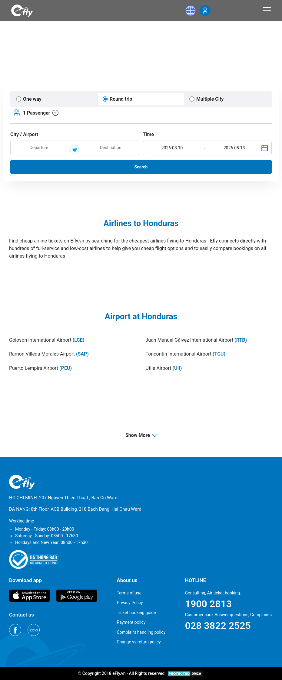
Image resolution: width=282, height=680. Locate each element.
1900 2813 (208, 604)
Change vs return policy (139, 641)
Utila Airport (164, 368)
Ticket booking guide (136, 612)
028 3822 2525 (218, 625)
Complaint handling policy (141, 632)
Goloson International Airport (46, 340)
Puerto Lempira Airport (40, 368)
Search (141, 166)
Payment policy (131, 622)
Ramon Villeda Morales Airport (49, 354)
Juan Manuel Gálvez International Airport (196, 340)
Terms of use (129, 593)
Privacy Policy (130, 602)
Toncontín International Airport (186, 354)
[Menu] (267, 10)
